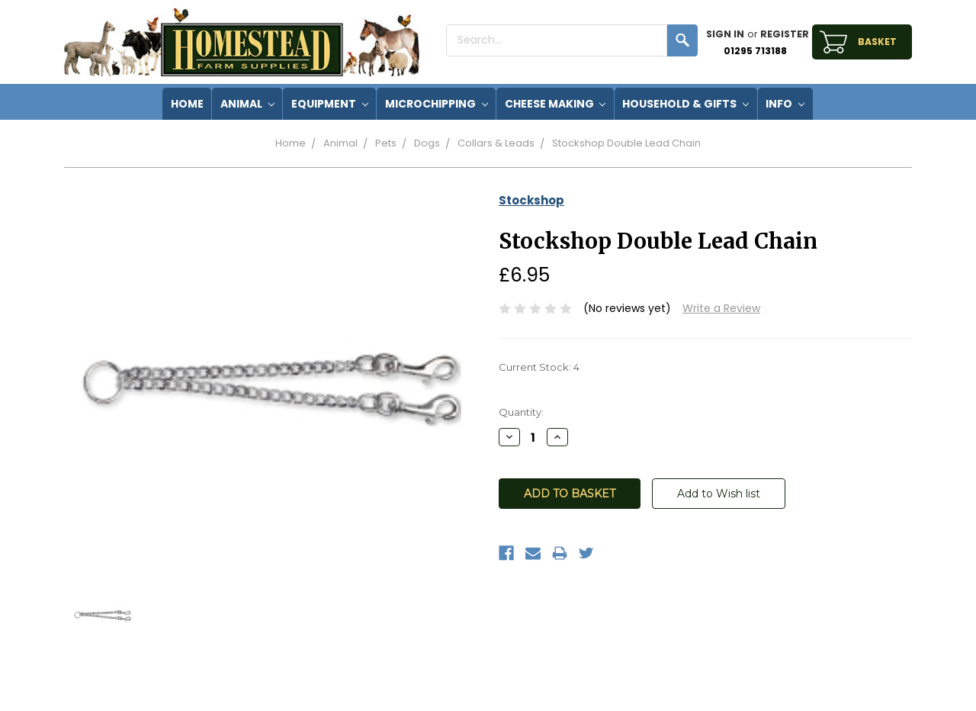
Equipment (329, 103)
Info (785, 103)
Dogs (427, 143)
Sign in (725, 33)
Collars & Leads (496, 143)
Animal (247, 103)
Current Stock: (539, 367)
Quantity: (521, 412)
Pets (385, 143)
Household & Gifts (685, 103)
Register (784, 33)
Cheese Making (555, 103)
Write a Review (721, 308)
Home (290, 143)
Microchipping (436, 103)
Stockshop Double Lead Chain (626, 143)
